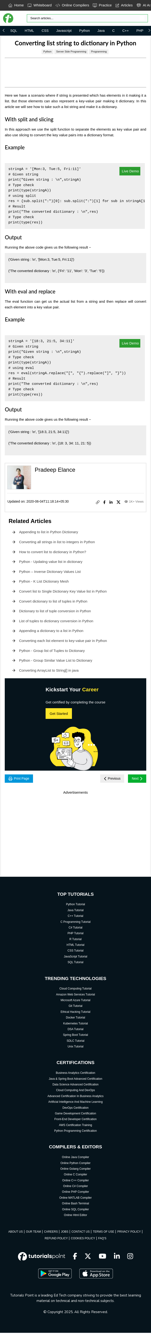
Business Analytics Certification (75, 1074)
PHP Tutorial (75, 934)
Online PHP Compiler (75, 1193)
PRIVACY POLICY (129, 1233)
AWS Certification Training (75, 1126)
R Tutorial (75, 940)
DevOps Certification (75, 1108)
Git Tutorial (75, 1007)
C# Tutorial (75, 928)
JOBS (64, 1233)
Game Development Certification (75, 1114)
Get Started (59, 714)
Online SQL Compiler (75, 1210)
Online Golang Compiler (75, 1170)
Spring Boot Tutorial (75, 1036)
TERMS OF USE (103, 1233)
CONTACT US (80, 1233)
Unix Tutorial (76, 1047)
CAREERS (51, 1233)
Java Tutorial (75, 911)
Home (16, 5)
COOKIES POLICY (83, 1239)
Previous (108, 779)
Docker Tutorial (75, 1018)
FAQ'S (102, 1239)
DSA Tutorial (76, 1030)
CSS (45, 31)
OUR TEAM (33, 1233)
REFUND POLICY (56, 1239)
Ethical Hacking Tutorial (75, 1013)
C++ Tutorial (75, 917)
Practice (102, 5)
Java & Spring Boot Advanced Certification (75, 1080)
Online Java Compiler (75, 1158)
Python (84, 31)
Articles (124, 5)
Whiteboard (40, 5)
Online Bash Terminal (75, 1204)
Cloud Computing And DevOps (75, 1091)
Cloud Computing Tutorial (75, 989)
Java (100, 31)
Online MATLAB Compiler (75, 1199)
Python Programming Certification (75, 1132)
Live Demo (130, 171)
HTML (29, 31)
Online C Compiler (75, 1175)
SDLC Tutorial (76, 1042)
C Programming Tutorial (76, 922)
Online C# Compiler (75, 1187)
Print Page (20, 779)
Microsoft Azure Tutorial (75, 1001)
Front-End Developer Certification (75, 1120)
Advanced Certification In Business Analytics (75, 1097)
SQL (13, 31)
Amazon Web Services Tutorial (75, 995)
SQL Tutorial (75, 963)
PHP (139, 31)
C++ (125, 31)
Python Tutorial (75, 905)
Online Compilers (72, 5)
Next (136, 779)
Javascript (64, 31)
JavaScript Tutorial (75, 957)
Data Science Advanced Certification (75, 1085)
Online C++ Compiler (75, 1181)
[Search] (87, 18)
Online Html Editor (75, 1216)
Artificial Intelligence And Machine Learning (75, 1103)
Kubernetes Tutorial (75, 1024)
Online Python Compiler (76, 1164)
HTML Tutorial (76, 946)
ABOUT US (15, 1233)
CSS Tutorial (75, 951)
